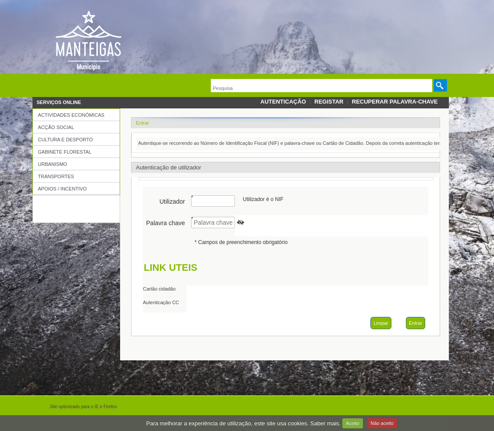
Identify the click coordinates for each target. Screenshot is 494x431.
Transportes (56, 176)
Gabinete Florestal (65, 151)
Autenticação (283, 101)
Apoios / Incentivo (62, 188)
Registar (328, 101)
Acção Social (56, 127)
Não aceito (382, 423)
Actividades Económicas (71, 115)
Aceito (352, 423)
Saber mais (324, 423)
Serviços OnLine (59, 102)
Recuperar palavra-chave (395, 101)
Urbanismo (53, 164)
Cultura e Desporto (65, 139)
